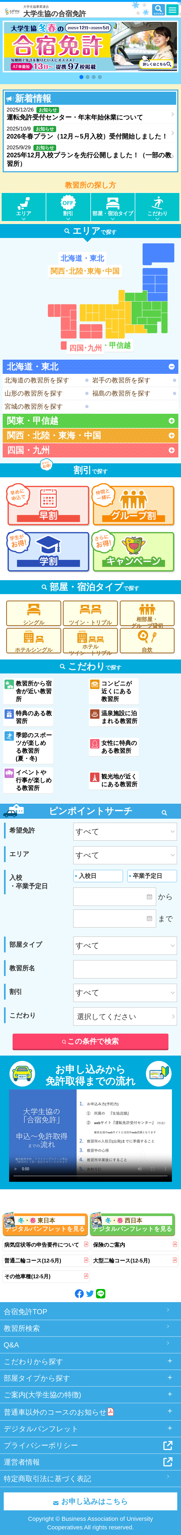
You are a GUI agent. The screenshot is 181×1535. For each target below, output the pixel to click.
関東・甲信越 (109, 345)
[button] (81, 77)
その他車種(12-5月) (46, 1276)
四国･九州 (85, 348)
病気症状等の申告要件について (46, 1245)
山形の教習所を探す (34, 393)
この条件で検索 (90, 1041)
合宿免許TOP (25, 1311)
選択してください (106, 1016)
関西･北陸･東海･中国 (85, 271)
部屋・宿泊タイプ (113, 206)
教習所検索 (22, 1328)
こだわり (157, 206)
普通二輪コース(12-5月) (46, 1260)
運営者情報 (22, 1462)
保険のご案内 (135, 1245)
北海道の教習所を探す (37, 380)
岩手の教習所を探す (121, 380)
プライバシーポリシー (41, 1445)
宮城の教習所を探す (34, 406)
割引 (68, 206)
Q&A (11, 1345)
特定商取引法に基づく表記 (47, 1478)
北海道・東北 (82, 258)
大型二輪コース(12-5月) (135, 1260)
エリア (24, 206)
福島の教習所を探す (121, 393)
